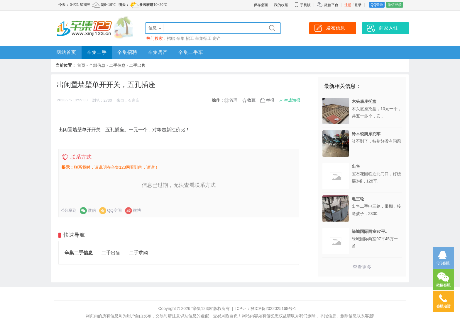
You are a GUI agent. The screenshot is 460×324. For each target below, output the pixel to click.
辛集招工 (203, 38)
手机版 (302, 5)
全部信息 (97, 65)
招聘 (171, 38)
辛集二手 (97, 52)
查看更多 (362, 267)
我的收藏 (281, 5)
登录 (357, 5)
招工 (190, 38)
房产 (217, 38)
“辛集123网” (202, 308)
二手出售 (137, 65)
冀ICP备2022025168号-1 (273, 308)
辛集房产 (158, 52)
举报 (270, 100)
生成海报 (292, 100)
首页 (81, 65)
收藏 (251, 100)
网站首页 (66, 52)
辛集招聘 (127, 52)
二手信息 (117, 65)
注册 (347, 5)
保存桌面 (261, 5)
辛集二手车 (190, 52)
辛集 (180, 38)
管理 (233, 100)
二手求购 (138, 252)
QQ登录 (377, 5)
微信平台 (331, 5)
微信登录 (395, 5)
